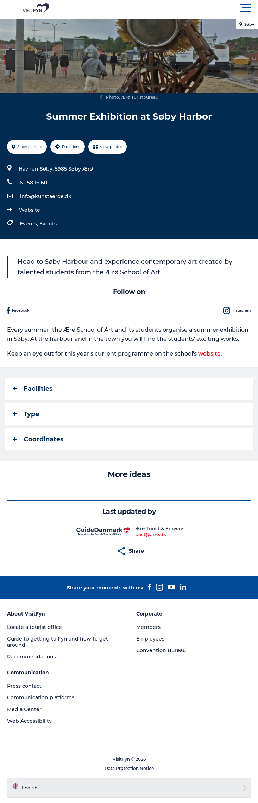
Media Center (24, 709)
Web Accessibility (29, 721)
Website (29, 210)
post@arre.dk (150, 534)
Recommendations (31, 657)
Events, (29, 224)
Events (48, 224)
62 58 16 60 (33, 182)
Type (26, 414)
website (209, 353)
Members (148, 627)
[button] (160, 8)
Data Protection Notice (129, 768)
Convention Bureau (161, 650)
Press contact (24, 686)
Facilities (33, 389)
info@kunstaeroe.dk (45, 196)
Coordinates (38, 439)
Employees (150, 639)
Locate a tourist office (34, 627)
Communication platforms (40, 697)
